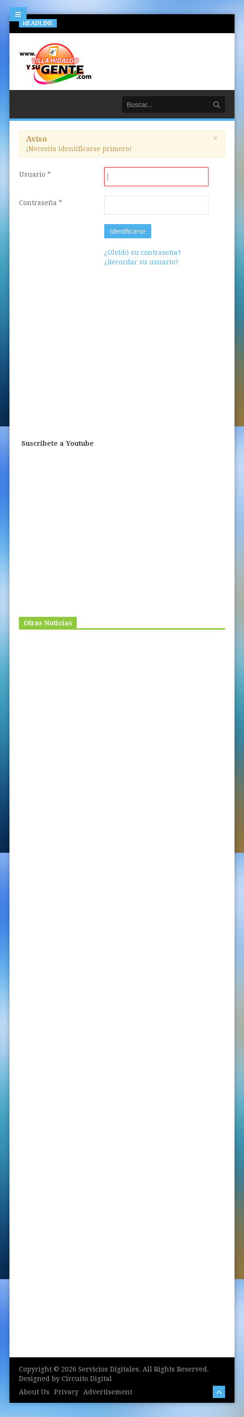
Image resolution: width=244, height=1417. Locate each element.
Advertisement (107, 1392)
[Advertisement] (123, 364)
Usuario (35, 174)
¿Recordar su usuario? (141, 262)
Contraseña (40, 203)
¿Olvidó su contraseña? (142, 252)
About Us (34, 1392)
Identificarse (127, 231)
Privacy (66, 1392)
